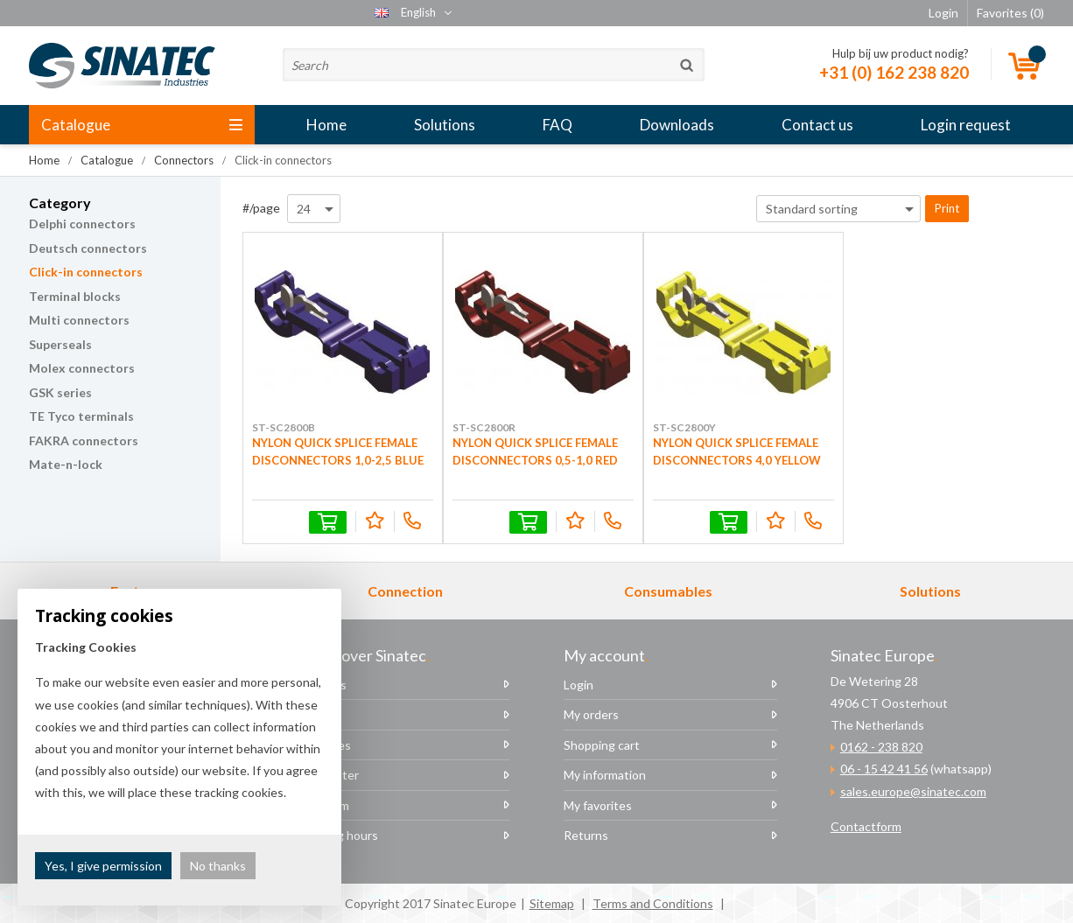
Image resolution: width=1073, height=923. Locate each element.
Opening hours (337, 835)
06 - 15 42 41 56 (884, 768)
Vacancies (323, 745)
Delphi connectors (82, 223)
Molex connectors (82, 367)
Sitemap (551, 903)
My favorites (598, 805)
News (311, 714)
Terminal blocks (75, 296)
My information (605, 774)
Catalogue (141, 124)
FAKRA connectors (83, 440)
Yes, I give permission (103, 865)
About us (321, 684)
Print (947, 208)
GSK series (60, 392)
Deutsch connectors (88, 248)
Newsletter (327, 774)
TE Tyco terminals (81, 416)
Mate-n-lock (65, 464)
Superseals (60, 344)
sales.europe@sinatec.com (913, 791)
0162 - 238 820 (881, 746)
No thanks (218, 865)
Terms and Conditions (653, 903)
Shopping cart (602, 745)
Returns (586, 835)
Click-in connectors (86, 271)
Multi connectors (79, 319)
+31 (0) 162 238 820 (894, 72)
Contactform (866, 826)
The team (322, 805)
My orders (591, 714)
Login (578, 684)
